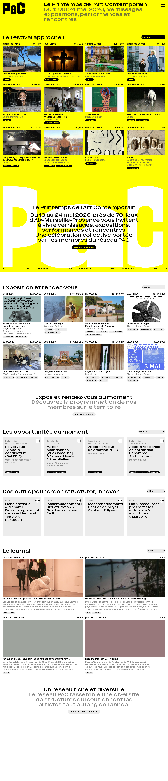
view (88, 612)
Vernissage (49, 166)
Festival (65, 377)
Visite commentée (11, 166)
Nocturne (90, 120)
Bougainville (146, 329)
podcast (96, 612)
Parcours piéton (52, 377)
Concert (160, 377)
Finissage (49, 329)
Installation (21, 337)
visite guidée (9, 612)
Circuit (7, 79)
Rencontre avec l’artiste (27, 377)
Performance (142, 120)
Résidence (103, 380)
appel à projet (12, 472)
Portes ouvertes (52, 122)
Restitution (133, 168)
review (6, 673)
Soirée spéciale (51, 79)
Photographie (116, 332)
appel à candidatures (56, 472)
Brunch (131, 120)
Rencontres (133, 329)
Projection (159, 329)
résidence (155, 472)
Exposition (8, 337)
